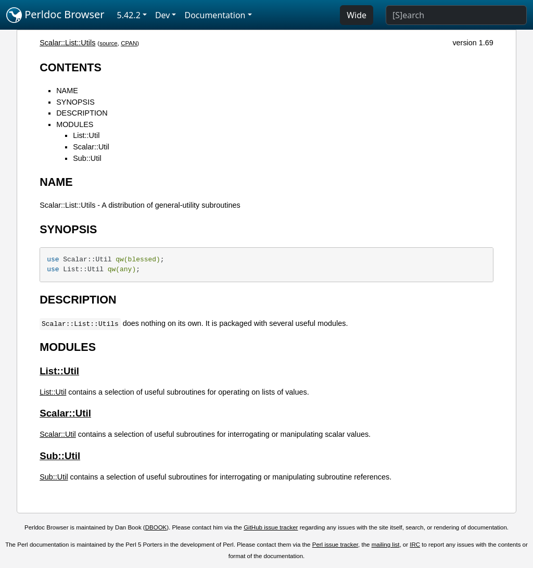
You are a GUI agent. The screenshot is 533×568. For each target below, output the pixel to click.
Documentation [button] (214, 15)
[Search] (456, 15)
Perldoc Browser (55, 15)
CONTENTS (70, 67)
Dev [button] (162, 15)
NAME (67, 90)
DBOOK (156, 527)
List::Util (86, 135)
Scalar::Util (91, 147)
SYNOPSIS (75, 102)
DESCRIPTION (81, 113)
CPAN (129, 43)
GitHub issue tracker (271, 527)
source (108, 43)
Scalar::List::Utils (67, 43)
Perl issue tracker (335, 544)
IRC (415, 544)
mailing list (386, 544)
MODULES (74, 124)
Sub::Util (87, 158)
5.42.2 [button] (129, 15)
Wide (356, 15)
